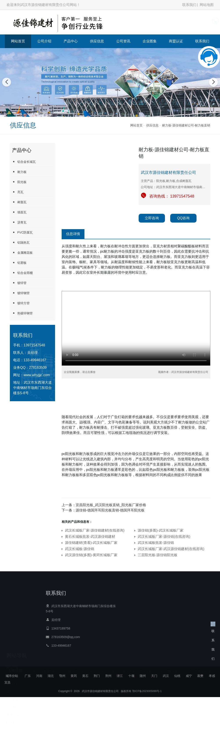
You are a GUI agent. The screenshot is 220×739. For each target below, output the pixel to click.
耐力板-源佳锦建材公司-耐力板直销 (186, 125)
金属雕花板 (22, 252)
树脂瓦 (19, 202)
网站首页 (18, 41)
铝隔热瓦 (21, 242)
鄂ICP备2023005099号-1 (146, 694)
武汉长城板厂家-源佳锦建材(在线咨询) (95, 530)
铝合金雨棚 (22, 273)
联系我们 (189, 5)
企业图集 (150, 41)
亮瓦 (17, 192)
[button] (105, 112)
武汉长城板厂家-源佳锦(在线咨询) (164, 536)
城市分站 (12, 676)
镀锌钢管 (21, 293)
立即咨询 (152, 218)
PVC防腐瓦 (22, 232)
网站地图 (207, 5)
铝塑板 (19, 262)
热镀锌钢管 (22, 313)
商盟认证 (176, 41)
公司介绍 (44, 41)
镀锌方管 (21, 303)
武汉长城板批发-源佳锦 (156, 543)
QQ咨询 (183, 218)
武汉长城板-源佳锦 (79, 549)
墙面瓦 (19, 212)
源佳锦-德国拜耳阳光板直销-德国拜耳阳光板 (110, 510)
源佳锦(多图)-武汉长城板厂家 (160, 530)
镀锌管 (19, 283)
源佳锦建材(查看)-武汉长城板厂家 (91, 543)
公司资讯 (123, 41)
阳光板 (19, 182)
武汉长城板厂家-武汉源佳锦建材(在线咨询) (171, 549)
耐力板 (19, 172)
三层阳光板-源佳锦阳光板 (157, 555)
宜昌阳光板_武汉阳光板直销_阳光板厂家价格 (111, 505)
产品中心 (71, 41)
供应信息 (97, 41)
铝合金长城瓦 (24, 162)
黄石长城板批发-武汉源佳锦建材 (90, 536)
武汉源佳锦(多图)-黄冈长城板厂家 (91, 555)
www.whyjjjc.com (37, 375)
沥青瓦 (19, 222)
